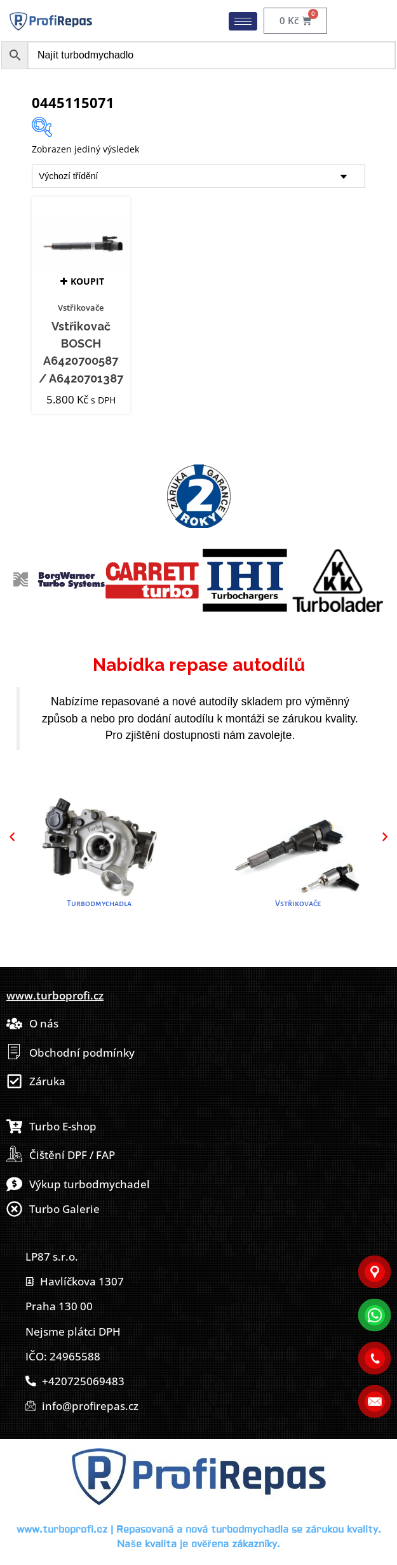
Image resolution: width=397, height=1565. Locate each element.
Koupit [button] (87, 281)
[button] (12, 837)
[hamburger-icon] (243, 21)
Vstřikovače (81, 307)
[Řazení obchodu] (198, 176)
